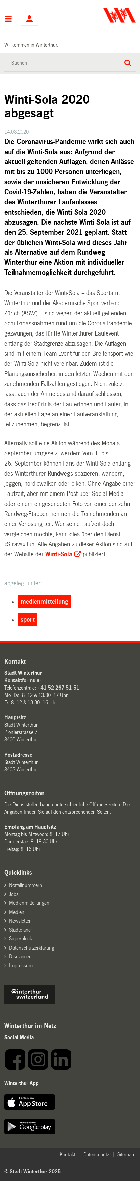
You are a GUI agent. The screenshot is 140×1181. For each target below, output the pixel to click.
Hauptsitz (15, 717)
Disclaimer (20, 956)
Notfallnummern (25, 885)
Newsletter (20, 921)
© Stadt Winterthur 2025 (32, 1171)
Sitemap (125, 1154)
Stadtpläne (20, 930)
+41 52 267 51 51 (58, 688)
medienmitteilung (44, 601)
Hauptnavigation (8, 19)
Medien (16, 912)
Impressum (21, 965)
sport (28, 619)
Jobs (14, 894)
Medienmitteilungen (29, 903)
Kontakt (67, 1154)
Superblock (20, 938)
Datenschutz (96, 1154)
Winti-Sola (59, 554)
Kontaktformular (22, 680)
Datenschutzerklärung (31, 948)
